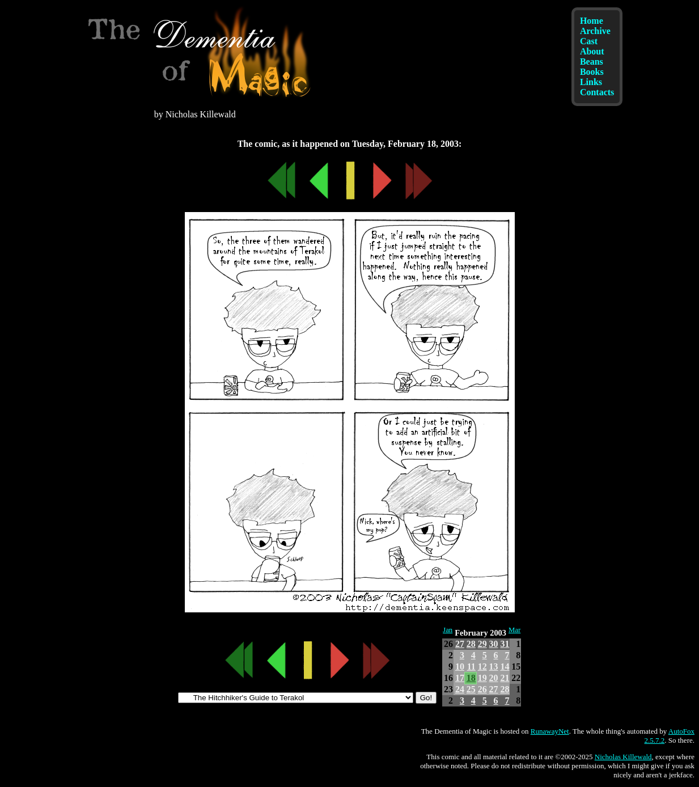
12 (482, 666)
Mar (514, 630)
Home (591, 21)
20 (493, 678)
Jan (447, 630)
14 (504, 666)
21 (504, 678)
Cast (589, 41)
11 (471, 666)
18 (471, 678)
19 (482, 678)
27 (459, 644)
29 (482, 644)
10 (459, 666)
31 (504, 644)
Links (591, 82)
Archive (595, 31)
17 (459, 678)
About (592, 51)
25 (471, 689)
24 (459, 689)
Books (592, 72)
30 (493, 644)
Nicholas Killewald (623, 756)
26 (482, 689)
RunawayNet (550, 731)
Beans (591, 61)
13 (493, 666)
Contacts (597, 92)
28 (471, 644)
